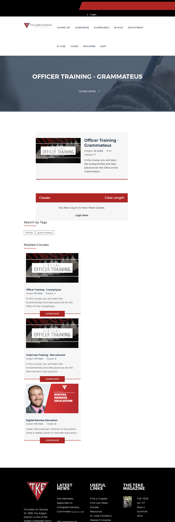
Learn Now (149, 212)
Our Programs (98, 409)
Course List (55, 19)
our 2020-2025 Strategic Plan (25, 489)
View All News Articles (62, 463)
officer (136, 135)
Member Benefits (100, 414)
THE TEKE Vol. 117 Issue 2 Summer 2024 (156, 391)
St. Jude (144, 19)
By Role (110, 19)
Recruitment (127, 19)
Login (164, 5)
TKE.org (12, 4)
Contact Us (96, 444)
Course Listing (87, 83)
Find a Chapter (98, 383)
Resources (96, 396)
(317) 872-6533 (148, 443)
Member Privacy (43, 510)
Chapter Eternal (99, 431)
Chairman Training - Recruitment (144, 245)
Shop (69, 38)
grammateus (152, 135)
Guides (158, 19)
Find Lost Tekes (99, 388)
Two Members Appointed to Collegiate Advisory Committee (65, 388)
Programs (55, 38)
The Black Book (99, 426)
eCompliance (94, 19)
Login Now (73, 201)
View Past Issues (157, 403)
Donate (94, 392)
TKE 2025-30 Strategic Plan (65, 435)
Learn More (74, 19)
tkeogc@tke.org (148, 450)
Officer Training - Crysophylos (142, 183)
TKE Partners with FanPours (65, 449)
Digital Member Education (148, 304)
